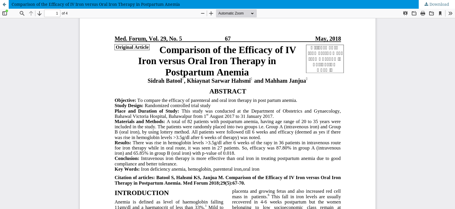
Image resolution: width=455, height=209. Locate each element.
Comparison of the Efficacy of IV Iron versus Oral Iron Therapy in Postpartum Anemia (96, 4)
